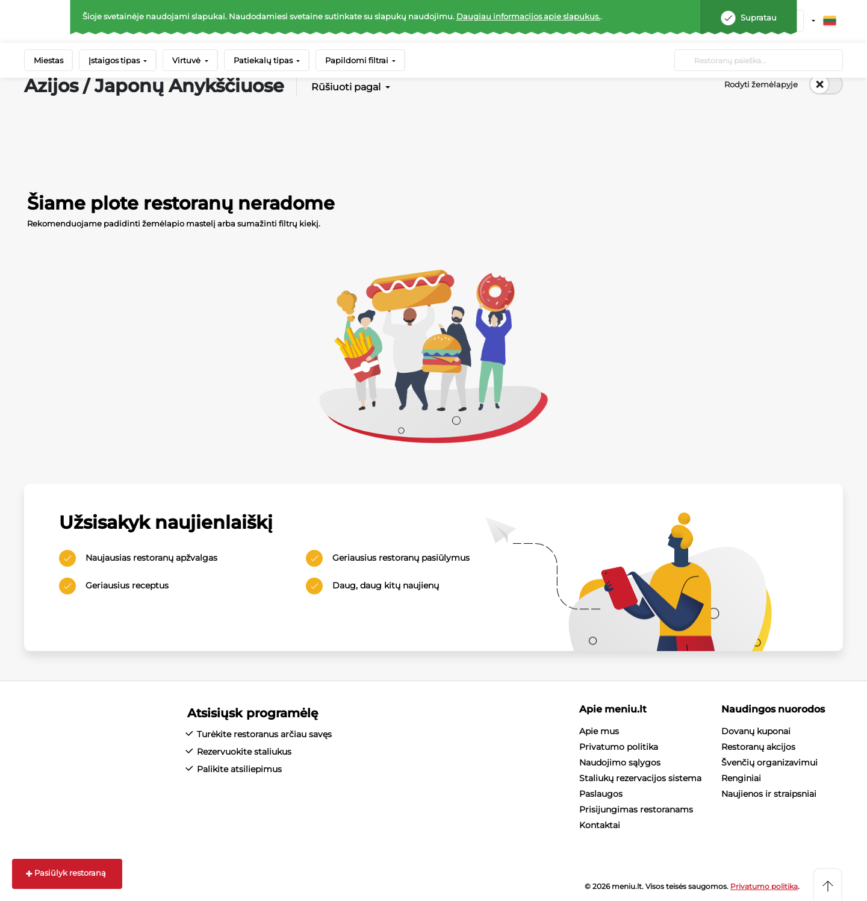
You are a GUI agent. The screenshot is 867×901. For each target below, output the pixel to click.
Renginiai (741, 778)
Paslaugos (601, 793)
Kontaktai (599, 825)
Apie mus (599, 731)
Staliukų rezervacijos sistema (640, 778)
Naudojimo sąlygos (619, 762)
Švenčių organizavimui (769, 762)
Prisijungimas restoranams (636, 809)
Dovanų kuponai (756, 731)
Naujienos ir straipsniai (768, 793)
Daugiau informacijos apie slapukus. (528, 16)
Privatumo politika (618, 746)
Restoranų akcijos (758, 746)
